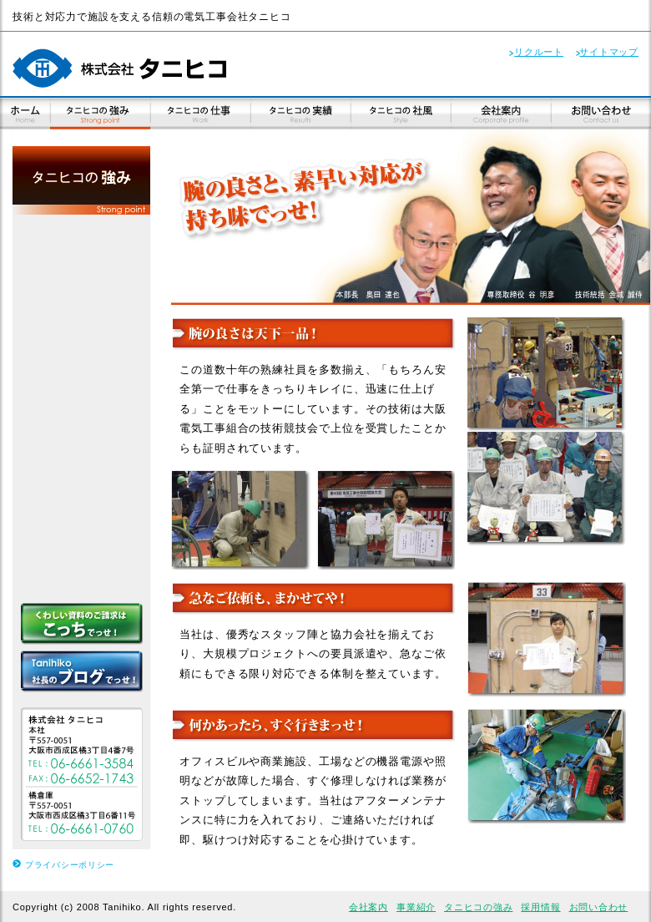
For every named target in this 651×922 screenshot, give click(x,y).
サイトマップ (608, 52)
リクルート (538, 52)
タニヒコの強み (478, 907)
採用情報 (540, 907)
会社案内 (368, 907)
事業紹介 (416, 907)
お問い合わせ (598, 907)
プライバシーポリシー (69, 864)
